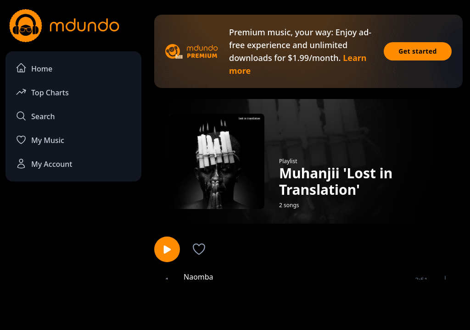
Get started (417, 51)
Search (35, 115)
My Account (44, 163)
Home (34, 68)
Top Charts (42, 92)
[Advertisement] (235, 303)
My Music (40, 139)
